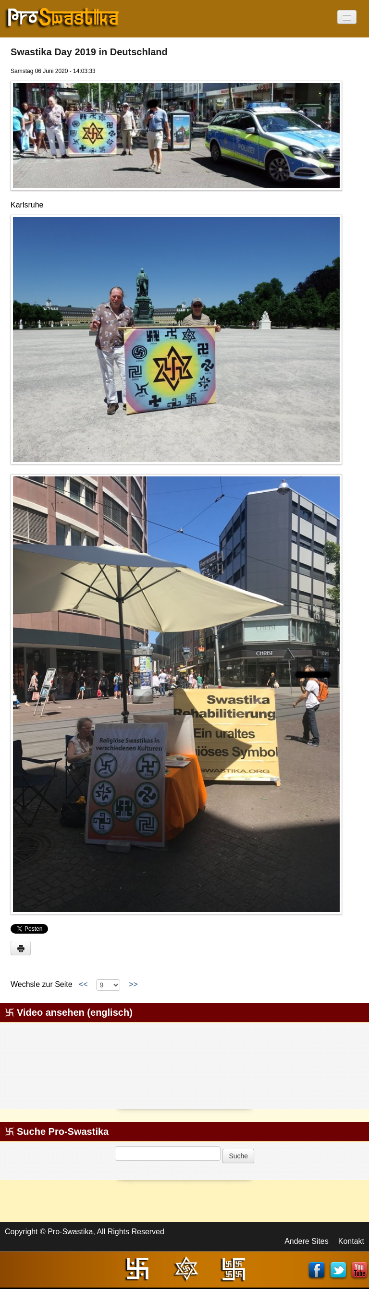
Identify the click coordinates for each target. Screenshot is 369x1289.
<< (83, 984)
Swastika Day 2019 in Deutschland (89, 52)
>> (133, 984)
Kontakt (351, 1241)
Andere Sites (306, 1241)
